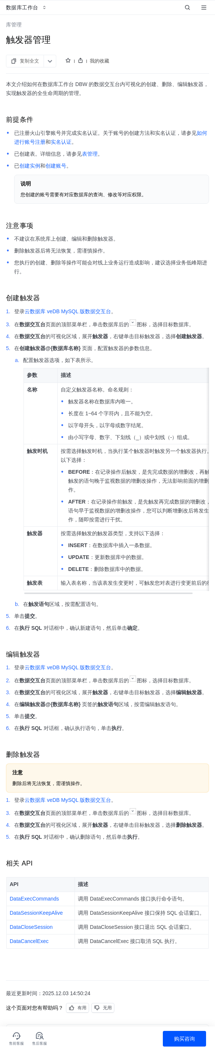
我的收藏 (99, 61)
